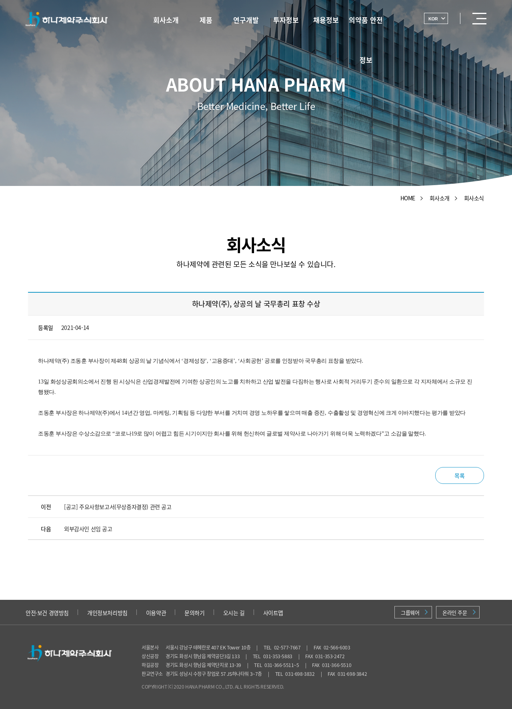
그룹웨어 (414, 612)
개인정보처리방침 (107, 613)
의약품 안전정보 (366, 23)
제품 (206, 20)
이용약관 (156, 613)
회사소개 (166, 20)
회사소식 (474, 198)
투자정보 (286, 20)
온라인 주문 (459, 612)
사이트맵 (273, 613)
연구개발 (246, 20)
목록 (459, 475)
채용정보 (326, 20)
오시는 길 (234, 613)
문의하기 (194, 613)
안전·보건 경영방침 (47, 613)
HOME (407, 198)
